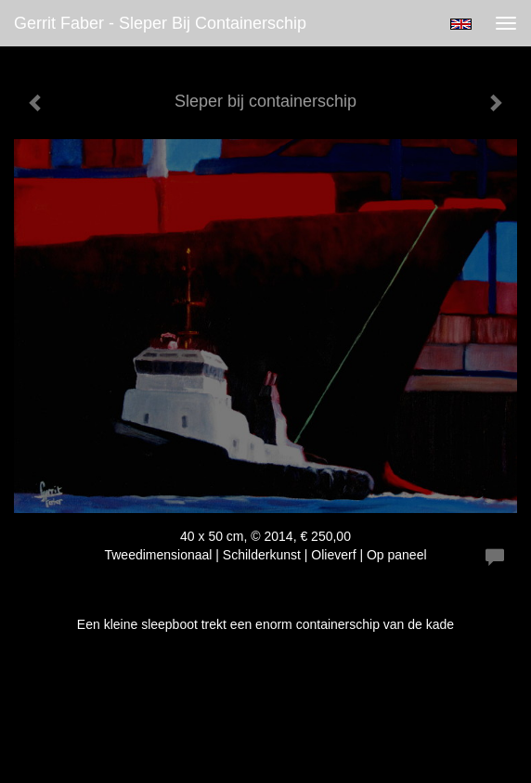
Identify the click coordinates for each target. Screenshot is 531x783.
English (461, 24)
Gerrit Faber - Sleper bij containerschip (160, 23)
